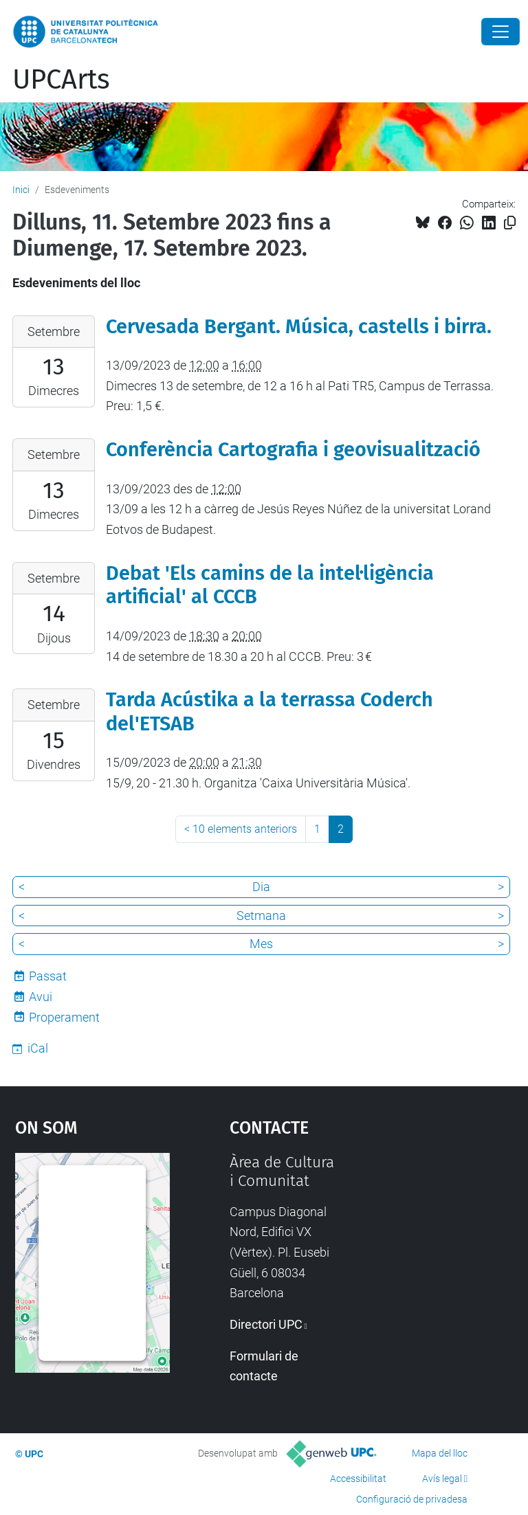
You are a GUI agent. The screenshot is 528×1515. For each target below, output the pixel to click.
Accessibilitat (358, 1478)
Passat (48, 976)
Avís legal (442, 1478)
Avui (40, 996)
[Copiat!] (510, 223)
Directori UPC (266, 1324)
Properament (64, 1017)
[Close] (500, 31)
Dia (261, 886)
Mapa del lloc (440, 1453)
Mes (261, 943)
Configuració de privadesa (412, 1499)
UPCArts (61, 79)
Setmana (261, 915)
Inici (21, 189)
